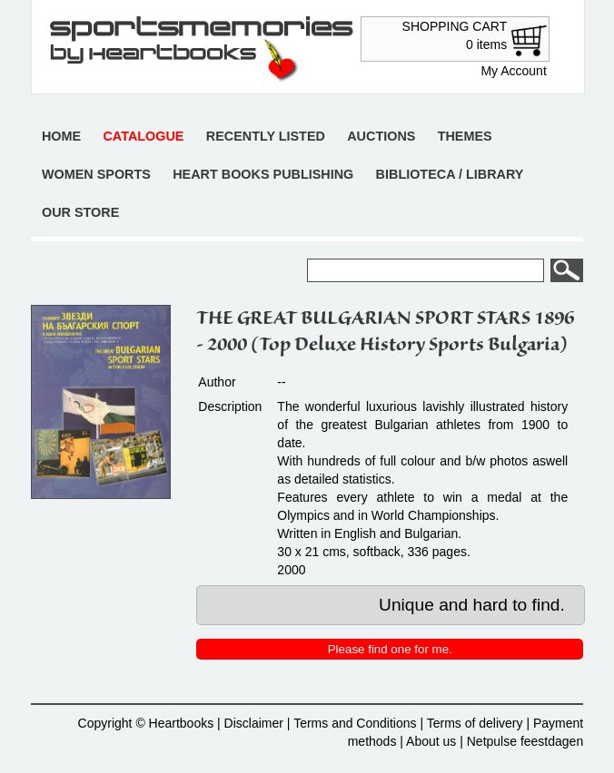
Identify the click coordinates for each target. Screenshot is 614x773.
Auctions (381, 136)
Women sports (96, 174)
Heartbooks (181, 723)
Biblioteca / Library (450, 174)
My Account (513, 71)
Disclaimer (253, 723)
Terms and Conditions (354, 723)
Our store (80, 212)
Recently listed (265, 136)
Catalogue (143, 136)
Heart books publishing (263, 174)
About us (431, 741)
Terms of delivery (475, 723)
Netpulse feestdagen (525, 741)
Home (61, 136)
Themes (465, 136)
